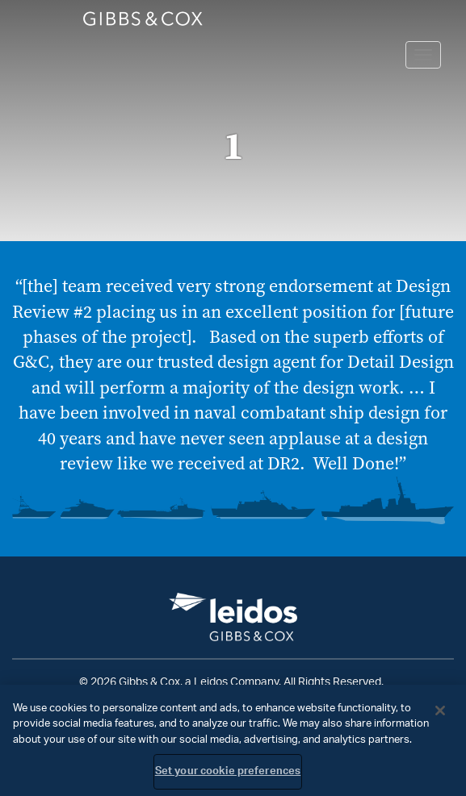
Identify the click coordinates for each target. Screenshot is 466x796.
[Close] (440, 710)
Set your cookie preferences (228, 771)
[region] (233, 740)
